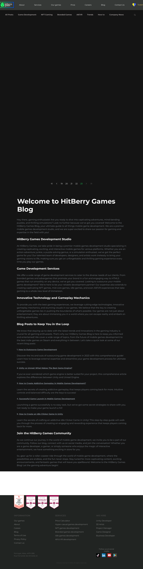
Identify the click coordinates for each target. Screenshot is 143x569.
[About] (18, 524)
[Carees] (20, 528)
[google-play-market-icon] (115, 555)
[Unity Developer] (104, 521)
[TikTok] (98, 555)
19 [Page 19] (62, 184)
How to (101, 15)
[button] (135, 15)
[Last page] (91, 183)
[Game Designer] (104, 532)
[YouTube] (109, 555)
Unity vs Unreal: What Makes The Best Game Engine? (45, 368)
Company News (116, 15)
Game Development (27, 15)
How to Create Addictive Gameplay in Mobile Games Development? (52, 383)
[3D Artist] (104, 524)
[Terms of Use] (20, 535)
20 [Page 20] (66, 184)
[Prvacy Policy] (20, 539)
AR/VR (79, 15)
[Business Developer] (105, 536)
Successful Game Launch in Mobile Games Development (47, 399)
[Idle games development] (67, 536)
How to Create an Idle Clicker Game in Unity (41, 414)
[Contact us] (20, 543)
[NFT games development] (67, 528)
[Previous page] (57, 183)
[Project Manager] (104, 528)
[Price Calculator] (71, 521)
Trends (90, 15)
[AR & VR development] (66, 539)
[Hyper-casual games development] (71, 524)
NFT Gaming (47, 15)
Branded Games (64, 15)
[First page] (52, 183)
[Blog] (20, 532)
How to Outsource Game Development (38, 349)
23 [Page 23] (81, 184)
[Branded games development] (69, 532)
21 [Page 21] (71, 184)
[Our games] (20, 521)
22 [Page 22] (76, 184)
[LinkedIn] (104, 555)
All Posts (9, 15)
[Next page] (86, 183)
